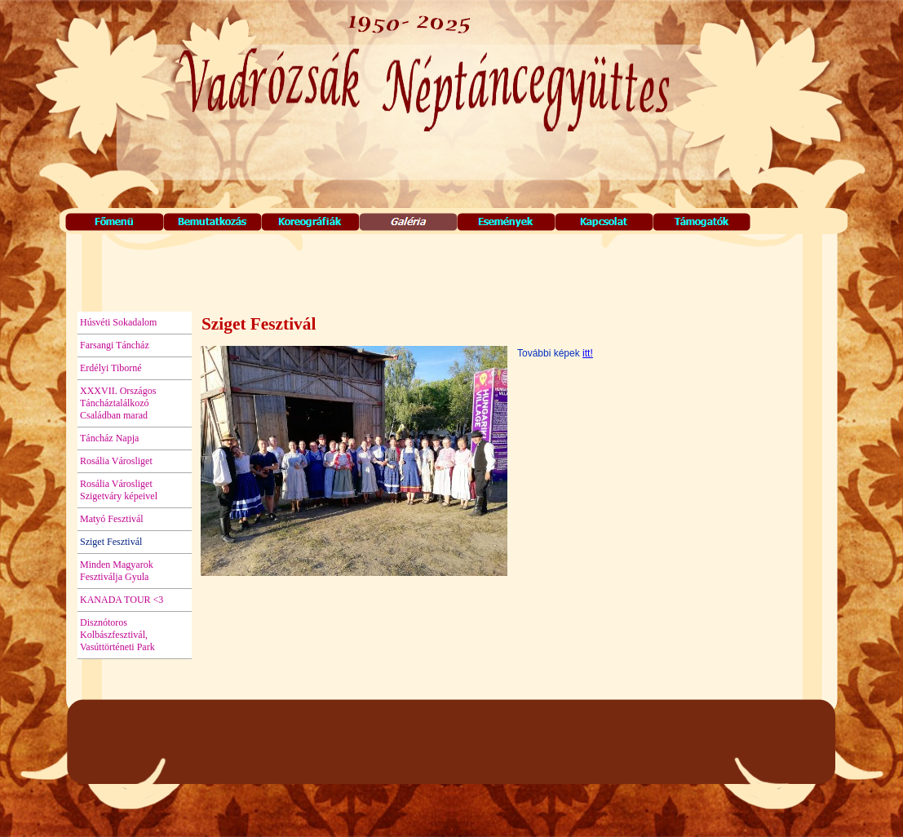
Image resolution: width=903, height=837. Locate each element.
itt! (587, 353)
